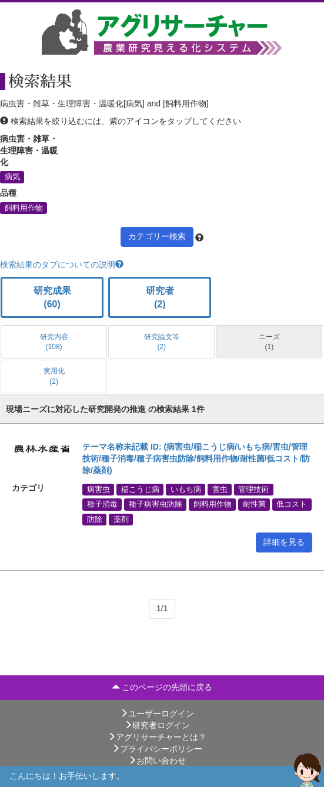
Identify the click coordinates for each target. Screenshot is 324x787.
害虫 (220, 489)
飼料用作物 (24, 207)
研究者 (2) (160, 297)
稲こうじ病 (140, 489)
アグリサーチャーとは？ (157, 737)
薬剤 (121, 519)
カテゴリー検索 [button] (157, 236)
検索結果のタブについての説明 (61, 264)
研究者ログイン (157, 725)
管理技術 (253, 489)
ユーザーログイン (157, 713)
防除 (94, 519)
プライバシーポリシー (157, 748)
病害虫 (98, 489)
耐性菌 (254, 504)
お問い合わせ (157, 760)
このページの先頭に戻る (162, 687)
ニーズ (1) (269, 342)
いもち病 (186, 489)
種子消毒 (102, 504)
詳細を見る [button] (284, 542)
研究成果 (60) (52, 297)
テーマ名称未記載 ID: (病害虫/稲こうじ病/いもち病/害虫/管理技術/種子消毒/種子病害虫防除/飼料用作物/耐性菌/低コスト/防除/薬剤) (196, 458)
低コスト (291, 504)
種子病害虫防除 (155, 504)
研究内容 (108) (54, 342)
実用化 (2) (54, 376)
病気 (12, 177)
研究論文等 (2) (161, 342)
